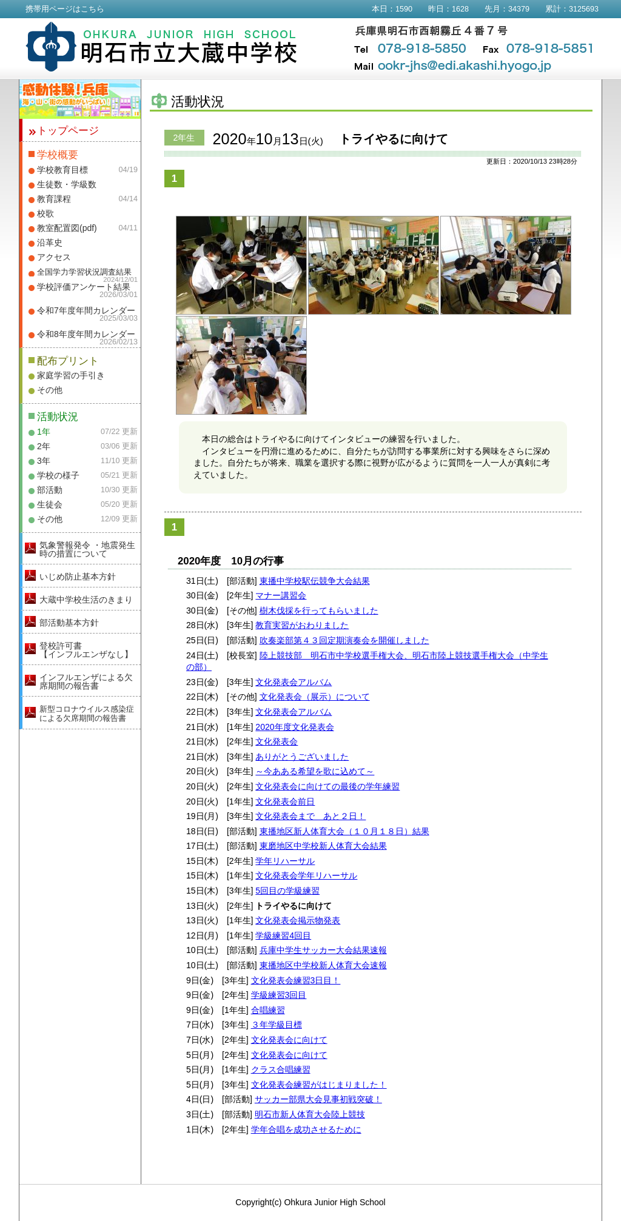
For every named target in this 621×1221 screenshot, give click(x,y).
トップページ (68, 130)
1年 (43, 432)
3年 (43, 461)
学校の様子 (58, 475)
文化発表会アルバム (293, 682)
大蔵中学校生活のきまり (86, 599)
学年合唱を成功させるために (306, 1129)
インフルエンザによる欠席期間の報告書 (86, 681)
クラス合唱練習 (280, 1069)
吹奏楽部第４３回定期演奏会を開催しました (344, 640)
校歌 (45, 213)
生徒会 (49, 504)
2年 (43, 446)
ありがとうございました (302, 756)
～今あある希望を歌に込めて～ (314, 771)
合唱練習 (268, 1010)
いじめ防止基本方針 (77, 576)
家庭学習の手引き (71, 375)
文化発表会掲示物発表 (297, 920)
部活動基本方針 (69, 622)
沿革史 (49, 242)
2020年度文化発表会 (294, 727)
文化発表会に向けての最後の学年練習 (327, 786)
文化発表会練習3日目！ (296, 980)
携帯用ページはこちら (64, 9)
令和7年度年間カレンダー (86, 310)
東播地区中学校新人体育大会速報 (323, 965)
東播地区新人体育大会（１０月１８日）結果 (344, 831)
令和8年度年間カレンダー (86, 334)
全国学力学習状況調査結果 (84, 272)
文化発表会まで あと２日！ (310, 816)
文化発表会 (276, 741)
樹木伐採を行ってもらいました (319, 610)
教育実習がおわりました (302, 625)
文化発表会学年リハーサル (306, 875)
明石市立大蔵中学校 (161, 46)
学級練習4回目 (283, 935)
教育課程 (54, 199)
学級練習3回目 (279, 995)
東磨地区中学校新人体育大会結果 (323, 846)
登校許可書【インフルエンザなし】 (86, 650)
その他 (49, 390)
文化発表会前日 (285, 801)
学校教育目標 (62, 170)
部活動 (49, 490)
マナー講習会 (280, 595)
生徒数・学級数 (66, 184)
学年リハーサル (285, 861)
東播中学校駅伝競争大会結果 (315, 581)
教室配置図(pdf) (67, 228)
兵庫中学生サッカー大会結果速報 (323, 950)
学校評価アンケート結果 (83, 287)
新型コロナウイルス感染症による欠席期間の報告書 (86, 713)
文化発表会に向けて (289, 1040)
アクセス (54, 257)
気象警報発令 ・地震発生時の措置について (87, 549)
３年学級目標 (276, 1024)
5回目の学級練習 (287, 890)
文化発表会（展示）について (315, 696)
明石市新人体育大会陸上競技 (310, 1114)
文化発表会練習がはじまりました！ (319, 1084)
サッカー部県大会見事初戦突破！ (318, 1099)
